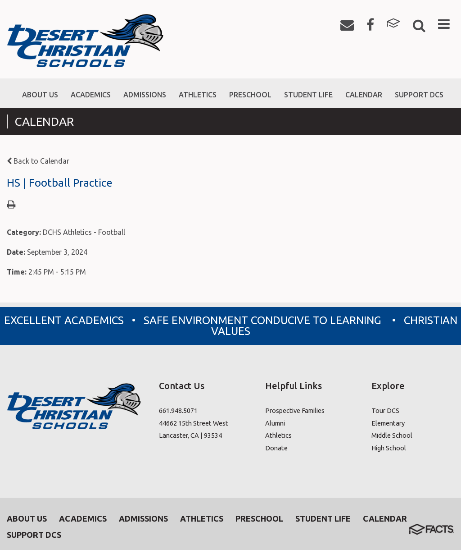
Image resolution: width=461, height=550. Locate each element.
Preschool (259, 518)
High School (388, 448)
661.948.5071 (178, 410)
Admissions (143, 518)
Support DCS (34, 534)
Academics (83, 518)
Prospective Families (295, 410)
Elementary (388, 423)
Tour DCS (385, 410)
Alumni (275, 423)
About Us (27, 518)
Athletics (278, 435)
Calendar (385, 518)
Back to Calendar (38, 161)
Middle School (391, 435)
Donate (276, 448)
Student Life (323, 518)
